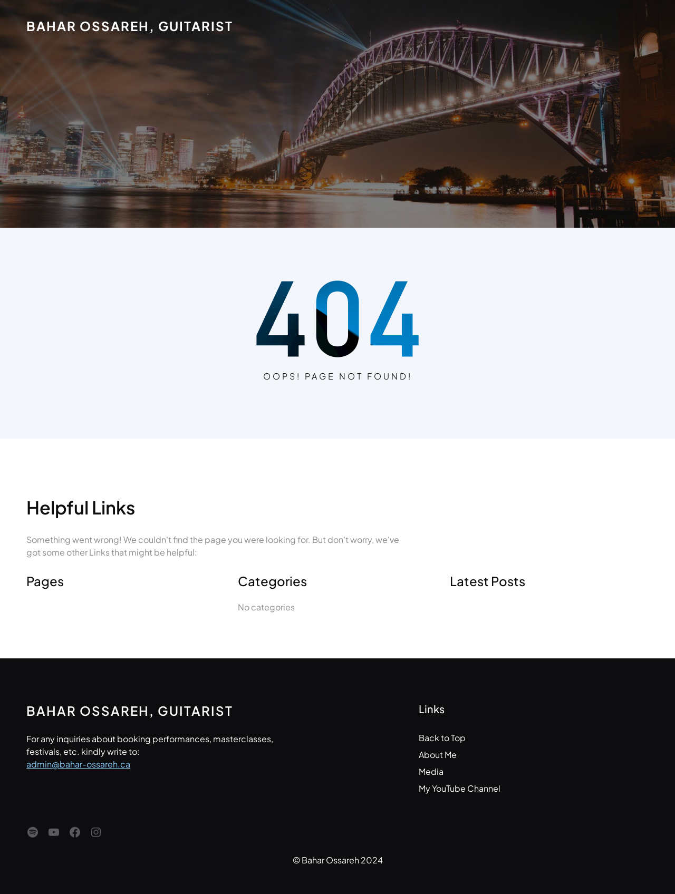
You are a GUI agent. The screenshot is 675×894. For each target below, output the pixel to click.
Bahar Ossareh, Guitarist (129, 26)
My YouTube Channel (459, 788)
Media (431, 771)
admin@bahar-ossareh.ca (78, 764)
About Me (438, 754)
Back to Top (442, 737)
